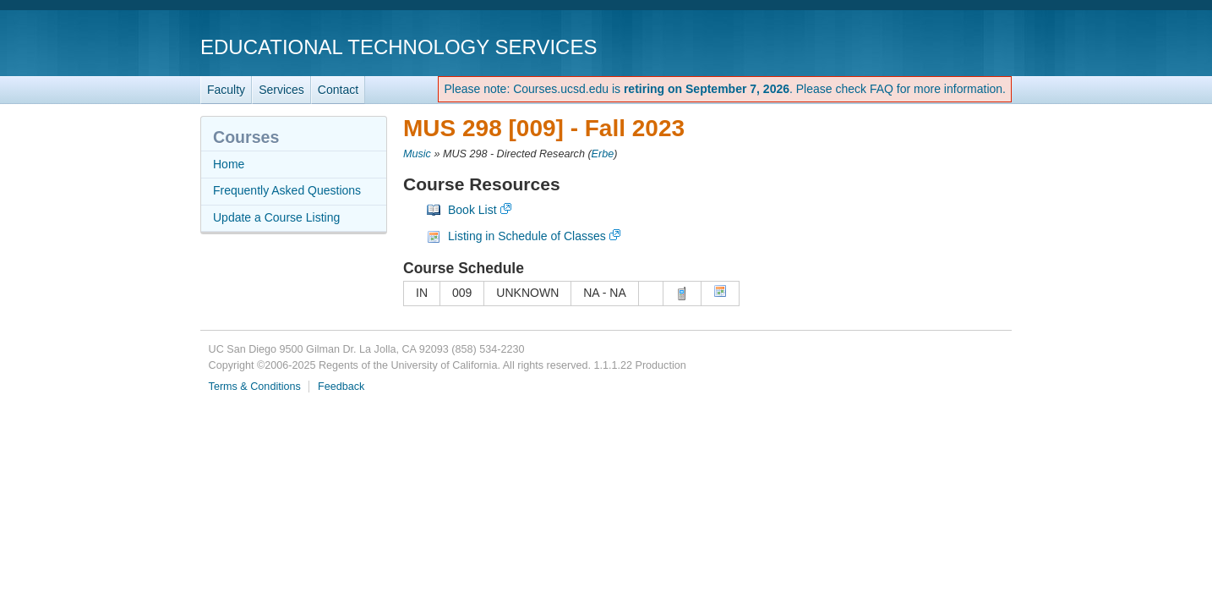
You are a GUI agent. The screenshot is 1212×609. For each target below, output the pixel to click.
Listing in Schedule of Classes (527, 236)
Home (228, 164)
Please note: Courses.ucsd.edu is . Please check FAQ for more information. (725, 89)
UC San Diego (915, 46)
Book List (472, 210)
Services (281, 89)
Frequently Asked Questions (287, 190)
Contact (338, 89)
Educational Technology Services (398, 47)
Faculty (226, 89)
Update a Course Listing (276, 217)
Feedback (341, 386)
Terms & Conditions (255, 386)
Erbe (603, 154)
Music (417, 154)
